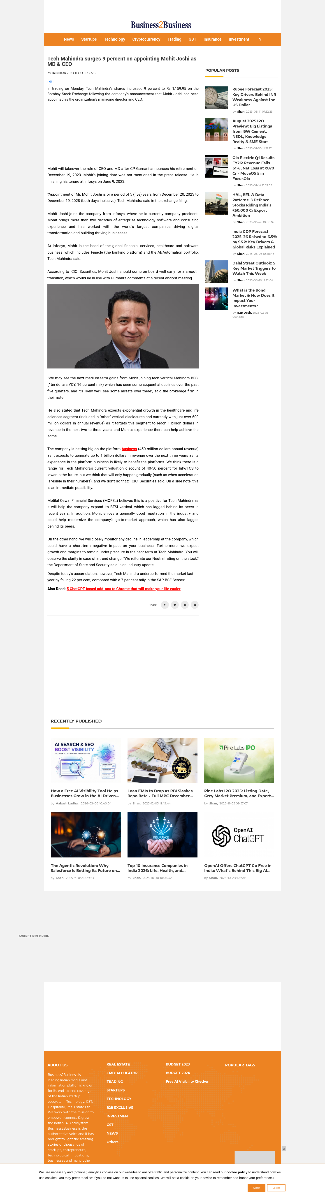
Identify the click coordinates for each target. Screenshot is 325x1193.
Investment (239, 39)
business (129, 449)
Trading (174, 39)
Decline (276, 1188)
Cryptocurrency (146, 39)
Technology (114, 39)
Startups (89, 39)
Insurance (213, 39)
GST (192, 39)
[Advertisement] (162, 8)
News (69, 39)
